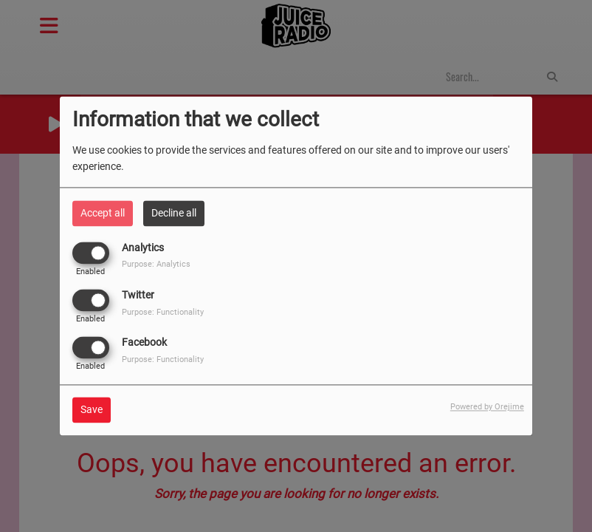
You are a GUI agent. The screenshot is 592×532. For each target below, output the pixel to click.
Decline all (173, 213)
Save (91, 410)
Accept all (102, 213)
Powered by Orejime (487, 407)
